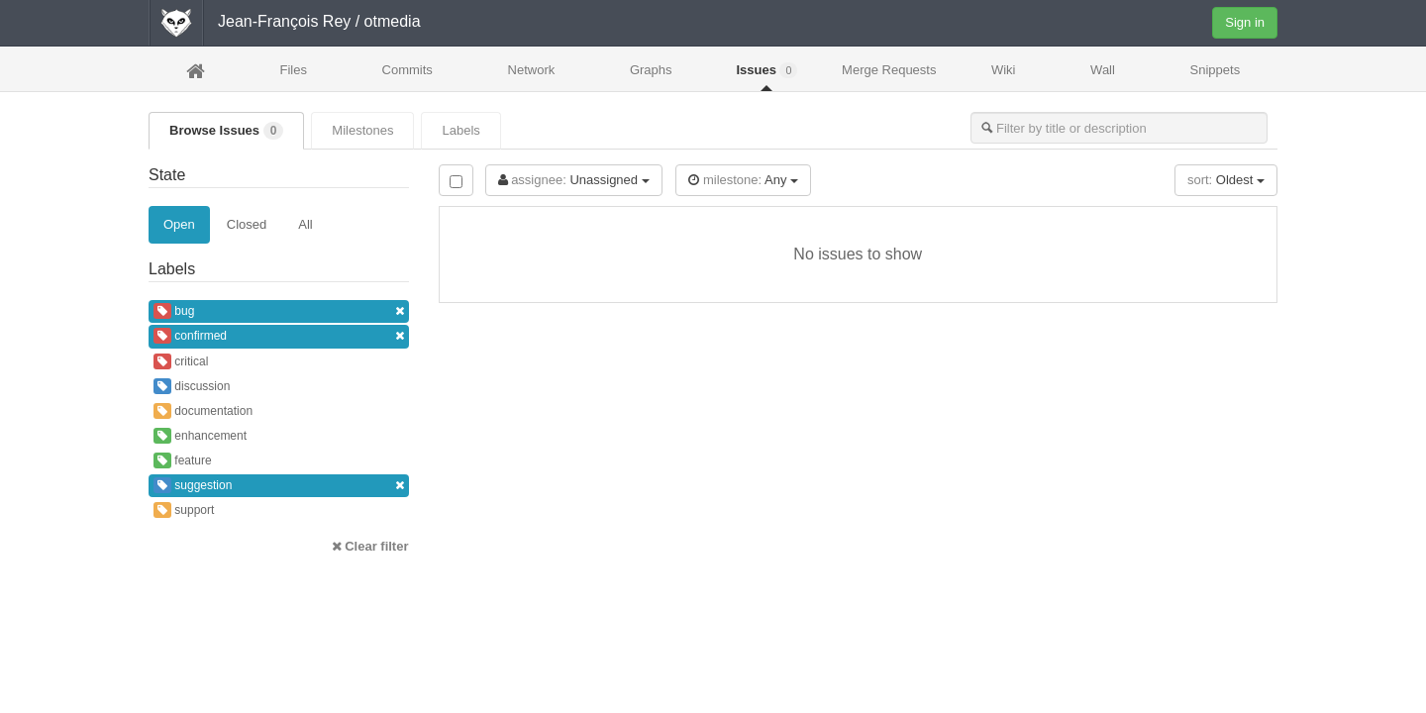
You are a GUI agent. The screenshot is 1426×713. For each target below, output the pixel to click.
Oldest (1226, 179)
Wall (1102, 69)
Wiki (1003, 69)
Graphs (651, 69)
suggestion (278, 485)
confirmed (278, 336)
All (305, 224)
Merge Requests (889, 75)
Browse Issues (226, 131)
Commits (407, 69)
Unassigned (574, 179)
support (183, 510)
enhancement (200, 436)
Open (179, 224)
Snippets (1215, 69)
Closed (246, 224)
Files (292, 69)
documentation (203, 411)
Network (532, 69)
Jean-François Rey (284, 21)
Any (743, 179)
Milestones (362, 130)
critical (180, 361)
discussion (191, 386)
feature (182, 460)
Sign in (1245, 22)
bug (278, 311)
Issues (766, 70)
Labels (460, 130)
